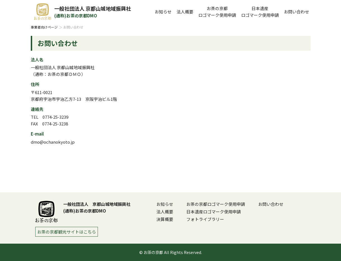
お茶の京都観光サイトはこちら (66, 232)
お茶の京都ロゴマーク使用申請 (215, 204)
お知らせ (163, 12)
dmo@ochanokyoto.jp (53, 142)
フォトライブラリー (205, 219)
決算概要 (164, 219)
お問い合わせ (296, 12)
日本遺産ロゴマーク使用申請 (213, 212)
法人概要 (185, 12)
